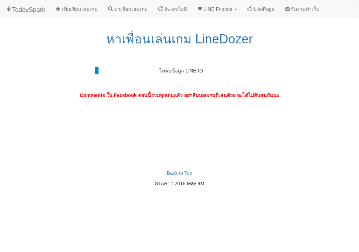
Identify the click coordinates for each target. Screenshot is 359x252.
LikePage (261, 9)
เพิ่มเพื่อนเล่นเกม (76, 9)
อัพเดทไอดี (172, 9)
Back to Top (179, 173)
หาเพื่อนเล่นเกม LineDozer (179, 39)
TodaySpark (25, 9)
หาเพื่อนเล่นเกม (128, 9)
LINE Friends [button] (217, 9)
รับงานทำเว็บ (302, 9)
